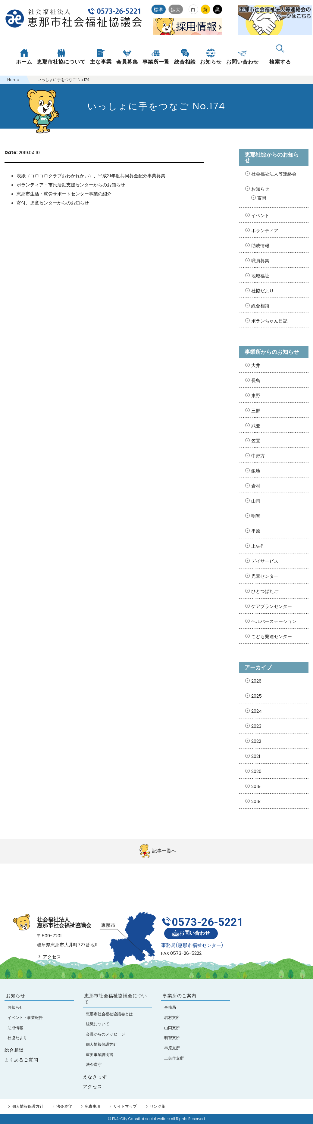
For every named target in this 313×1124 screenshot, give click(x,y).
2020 (256, 771)
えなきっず (95, 1077)
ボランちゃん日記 (269, 321)
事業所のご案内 (179, 995)
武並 (255, 425)
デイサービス (264, 561)
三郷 (255, 410)
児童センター (264, 576)
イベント (260, 215)
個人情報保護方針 (27, 1106)
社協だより (262, 291)
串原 (255, 531)
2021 (255, 756)
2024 (256, 711)
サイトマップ (125, 1106)
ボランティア (264, 230)
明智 (255, 516)
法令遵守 (64, 1106)
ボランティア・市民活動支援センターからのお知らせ (71, 185)
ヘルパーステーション (273, 621)
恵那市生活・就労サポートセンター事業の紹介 (64, 194)
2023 (256, 726)
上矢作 (258, 546)
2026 (256, 681)
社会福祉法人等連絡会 (273, 174)
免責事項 (92, 1106)
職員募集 (260, 260)
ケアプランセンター (271, 606)
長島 (255, 380)
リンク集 (157, 1106)
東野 (255, 395)
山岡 (255, 501)
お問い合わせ (191, 933)
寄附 (261, 198)
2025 (256, 696)
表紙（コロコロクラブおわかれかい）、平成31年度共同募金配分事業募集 (91, 176)
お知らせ (260, 189)
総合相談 (260, 306)
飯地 (255, 471)
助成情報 (260, 245)
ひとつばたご (264, 591)
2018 (256, 801)
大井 (255, 365)
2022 (256, 741)
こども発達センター (271, 636)
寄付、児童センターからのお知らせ (53, 203)
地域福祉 (260, 275)
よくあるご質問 (21, 1060)
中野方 (258, 456)
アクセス (49, 957)
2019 (256, 786)
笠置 (255, 440)
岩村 (255, 486)
